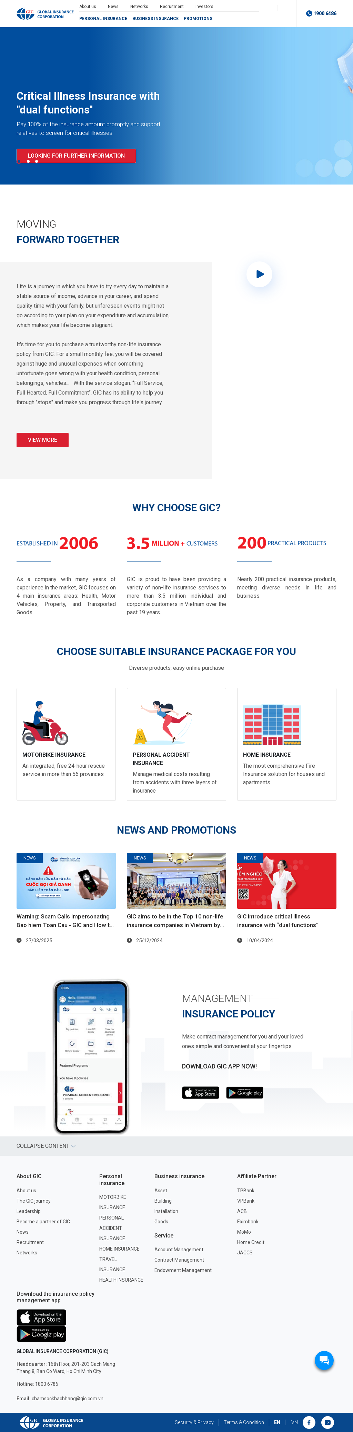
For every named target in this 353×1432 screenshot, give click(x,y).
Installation (166, 1211)
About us (87, 6)
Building (163, 1201)
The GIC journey (34, 1201)
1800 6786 (37, 1384)
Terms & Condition (244, 1422)
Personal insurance (103, 18)
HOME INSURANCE (119, 1249)
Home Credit (250, 1242)
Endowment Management (183, 1270)
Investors (204, 6)
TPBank (245, 1190)
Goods (161, 1221)
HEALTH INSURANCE (121, 1280)
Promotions (198, 18)
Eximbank (248, 1221)
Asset (160, 1190)
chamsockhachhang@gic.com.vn (60, 1398)
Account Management (178, 1249)
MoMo (244, 1232)
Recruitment (172, 6)
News (113, 6)
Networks (139, 6)
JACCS (245, 1252)
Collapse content (46, 1146)
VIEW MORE (42, 440)
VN (294, 1422)
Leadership (29, 1211)
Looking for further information (76, 155)
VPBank (245, 1201)
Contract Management (179, 1260)
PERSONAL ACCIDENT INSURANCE (112, 1228)
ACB (242, 1211)
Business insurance (155, 18)
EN (277, 1422)
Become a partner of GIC (43, 1221)
